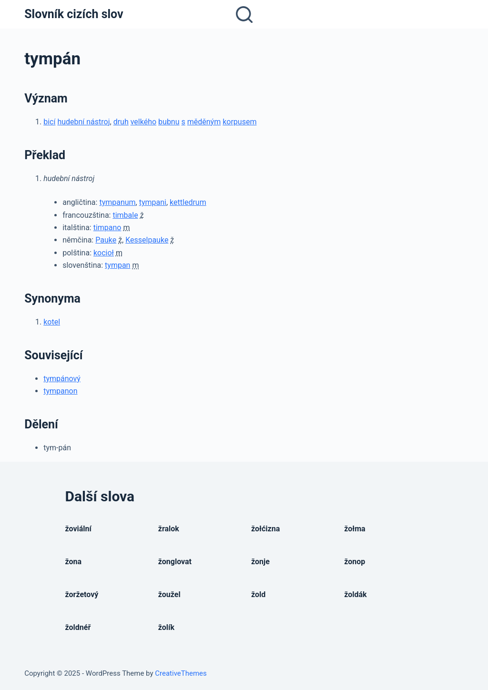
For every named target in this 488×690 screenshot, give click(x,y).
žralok (168, 528)
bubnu (168, 121)
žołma (354, 528)
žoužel (169, 594)
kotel (51, 321)
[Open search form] (244, 14)
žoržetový (82, 594)
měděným (204, 121)
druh (121, 121)
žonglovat (175, 561)
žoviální (78, 528)
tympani (152, 202)
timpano (107, 227)
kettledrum (188, 202)
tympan (117, 265)
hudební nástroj (83, 121)
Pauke (105, 239)
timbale (125, 215)
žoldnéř (78, 627)
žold (258, 594)
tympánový (62, 378)
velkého (143, 121)
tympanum (117, 202)
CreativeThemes (181, 673)
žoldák (355, 594)
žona (73, 561)
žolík (166, 627)
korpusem (239, 121)
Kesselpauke (146, 239)
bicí (49, 121)
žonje (260, 561)
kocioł (103, 252)
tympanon (60, 391)
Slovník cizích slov (73, 14)
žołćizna (265, 528)
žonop (354, 561)
